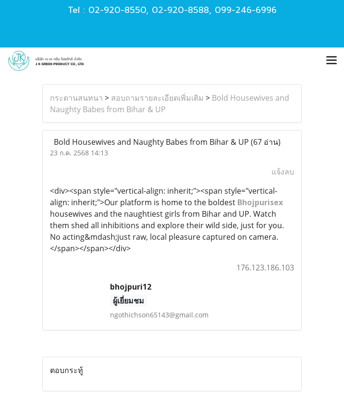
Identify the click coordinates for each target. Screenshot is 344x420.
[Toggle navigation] (331, 60)
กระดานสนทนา (76, 98)
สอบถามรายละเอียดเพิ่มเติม (157, 98)
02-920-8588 (180, 10)
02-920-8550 (117, 10)
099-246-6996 (246, 10)
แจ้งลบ (282, 171)
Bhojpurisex (260, 202)
